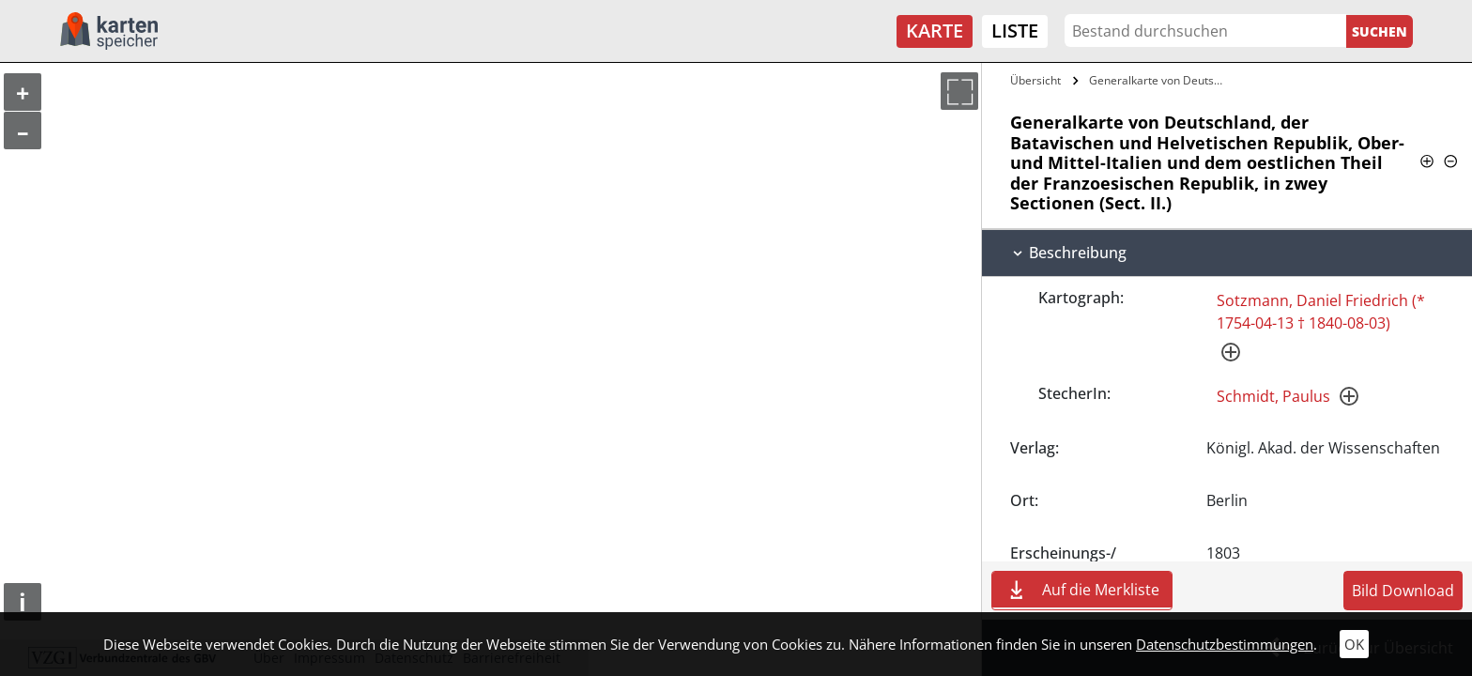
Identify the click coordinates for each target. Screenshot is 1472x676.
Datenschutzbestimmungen (1224, 644)
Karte (934, 30)
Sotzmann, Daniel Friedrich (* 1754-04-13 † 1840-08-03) (1321, 311)
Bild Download (1403, 590)
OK (1354, 644)
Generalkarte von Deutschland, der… (1160, 80)
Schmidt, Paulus (1273, 396)
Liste (1014, 30)
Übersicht (1035, 80)
